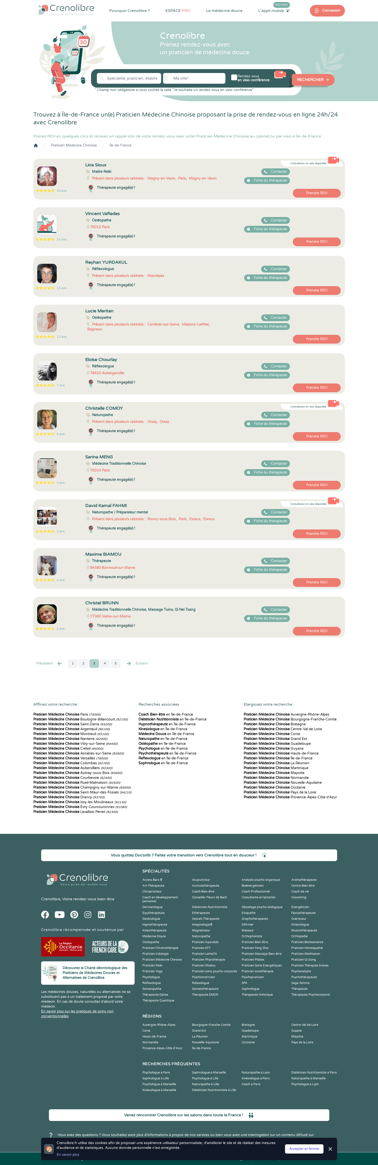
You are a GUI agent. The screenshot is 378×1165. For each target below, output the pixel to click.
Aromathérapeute (304, 880)
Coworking (298, 897)
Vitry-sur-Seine (75, 744)
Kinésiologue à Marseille (159, 1090)
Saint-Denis (72, 724)
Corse (272, 734)
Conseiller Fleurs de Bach (209, 897)
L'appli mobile (274, 10)
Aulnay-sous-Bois (77, 773)
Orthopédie (299, 936)
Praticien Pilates (253, 959)
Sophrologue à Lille (155, 1078)
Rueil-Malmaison (76, 783)
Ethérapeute (201, 913)
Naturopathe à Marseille (308, 1078)
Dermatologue (152, 907)
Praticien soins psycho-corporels (214, 971)
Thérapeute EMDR (205, 994)
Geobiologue (151, 918)
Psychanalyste (301, 971)
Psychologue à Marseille (159, 1084)
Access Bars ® (152, 880)
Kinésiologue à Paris (256, 1078)
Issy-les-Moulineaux (79, 802)
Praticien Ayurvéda (205, 942)
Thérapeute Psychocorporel (310, 994)
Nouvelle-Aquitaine (283, 783)
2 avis (61, 580)
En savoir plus (68, 1155)
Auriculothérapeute (205, 885)
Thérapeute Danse (155, 994)
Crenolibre (50, 899)
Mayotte (274, 773)
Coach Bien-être (203, 891)
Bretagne (275, 724)
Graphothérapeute (255, 918)
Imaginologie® (202, 924)
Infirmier (248, 924)
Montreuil (71, 734)
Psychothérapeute (304, 977)
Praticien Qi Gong (303, 959)
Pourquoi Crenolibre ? (129, 10)
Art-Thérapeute (153, 885)
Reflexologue (151, 983)
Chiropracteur (152, 891)
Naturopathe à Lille (205, 1084)
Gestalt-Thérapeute (206, 918)
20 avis (62, 190)
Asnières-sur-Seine (78, 753)
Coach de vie (300, 891)
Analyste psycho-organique (261, 880)
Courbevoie (72, 778)
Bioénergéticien (253, 885)
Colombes (71, 763)
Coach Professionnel (256, 891)
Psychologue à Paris (156, 1072)
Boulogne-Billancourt (80, 719)
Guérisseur (298, 918)
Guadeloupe (277, 744)
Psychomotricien (203, 977)
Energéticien (300, 907)
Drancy (69, 797)
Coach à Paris (251, 1084)
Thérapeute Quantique (158, 1000)
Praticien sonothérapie (257, 971)
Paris (67, 714)
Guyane (274, 748)
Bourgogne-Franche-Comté (290, 719)
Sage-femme (300, 983)
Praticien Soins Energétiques (262, 965)
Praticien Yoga (152, 971)
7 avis (61, 385)
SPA (244, 983)
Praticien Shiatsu (203, 965)
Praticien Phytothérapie (208, 959)
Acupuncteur (201, 880)
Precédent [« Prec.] (49, 663)
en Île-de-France (165, 714)
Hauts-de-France (281, 753)
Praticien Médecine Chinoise (74, 145)
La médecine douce (224, 10)
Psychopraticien (253, 977)
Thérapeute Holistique (257, 994)
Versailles (70, 758)
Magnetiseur (201, 930)
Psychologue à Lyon (305, 1084)
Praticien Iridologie (155, 954)
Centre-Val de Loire (283, 729)
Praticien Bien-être (255, 942)
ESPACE (178, 10)
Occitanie (274, 787)
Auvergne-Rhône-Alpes (286, 714)
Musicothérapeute (304, 930)
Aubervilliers (72, 768)
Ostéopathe (150, 942)
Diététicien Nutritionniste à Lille (214, 1090)
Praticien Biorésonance (307, 942)
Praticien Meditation (305, 954)
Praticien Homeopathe (307, 948)
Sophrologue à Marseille (209, 1072)
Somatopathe (151, 989)
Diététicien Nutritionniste (209, 907)
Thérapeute (299, 989)
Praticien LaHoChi (204, 954)
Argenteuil (71, 729)
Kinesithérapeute (154, 930)
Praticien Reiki (152, 965)
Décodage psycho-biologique (262, 907)
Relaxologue (200, 983)
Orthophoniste (252, 936)
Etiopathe (249, 913)
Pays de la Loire (280, 792)
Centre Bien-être (303, 885)
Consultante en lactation (259, 897)
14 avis (62, 239)
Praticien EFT (201, 948)
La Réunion (276, 763)
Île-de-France (120, 145)
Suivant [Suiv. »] (137, 663)
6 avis (61, 434)
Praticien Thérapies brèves (310, 965)
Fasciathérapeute (303, 913)
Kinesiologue (300, 924)
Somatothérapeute (205, 989)
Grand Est (275, 739)
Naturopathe (201, 936)
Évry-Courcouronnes (80, 807)
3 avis (61, 482)
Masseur (248, 930)
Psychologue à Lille (205, 1078)
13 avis (62, 288)
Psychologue (151, 977)
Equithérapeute (153, 913)
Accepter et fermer (304, 1149)
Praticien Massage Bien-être (262, 954)
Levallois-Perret (75, 812)
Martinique (276, 768)
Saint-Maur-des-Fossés (82, 792)
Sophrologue (250, 989)
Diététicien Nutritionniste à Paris (314, 1072)
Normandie (276, 778)
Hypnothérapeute (154, 924)
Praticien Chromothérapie (160, 948)
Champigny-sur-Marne (82, 787)
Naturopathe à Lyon (256, 1072)
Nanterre (70, 739)
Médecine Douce (154, 936)
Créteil (68, 748)
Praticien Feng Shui (255, 948)
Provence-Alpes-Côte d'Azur (290, 797)
